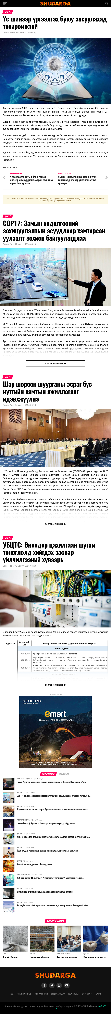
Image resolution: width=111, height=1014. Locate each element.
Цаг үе (98, 994)
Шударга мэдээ (58, 994)
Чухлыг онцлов (24, 994)
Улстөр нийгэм (41, 994)
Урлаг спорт (87, 994)
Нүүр (12, 994)
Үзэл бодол (73, 994)
